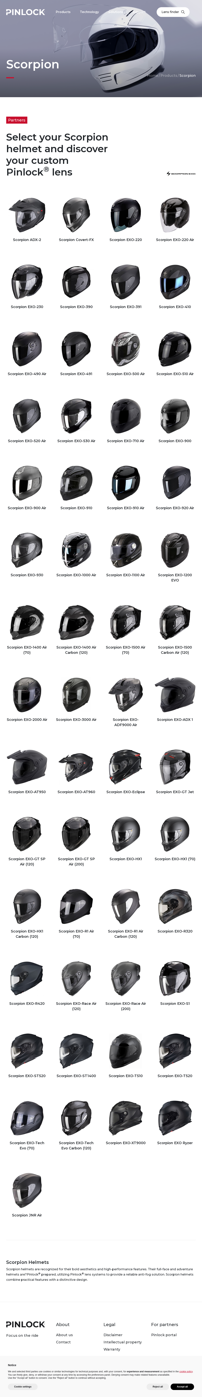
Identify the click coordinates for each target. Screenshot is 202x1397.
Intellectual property (123, 1342)
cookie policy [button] (186, 1371)
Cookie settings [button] (22, 1386)
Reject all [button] (158, 1386)
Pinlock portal (164, 1335)
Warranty (112, 1349)
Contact (63, 1342)
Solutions (115, 12)
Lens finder (173, 12)
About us (64, 1335)
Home (152, 75)
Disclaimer (113, 1335)
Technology (89, 12)
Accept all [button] (182, 1386)
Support (139, 12)
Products (169, 75)
